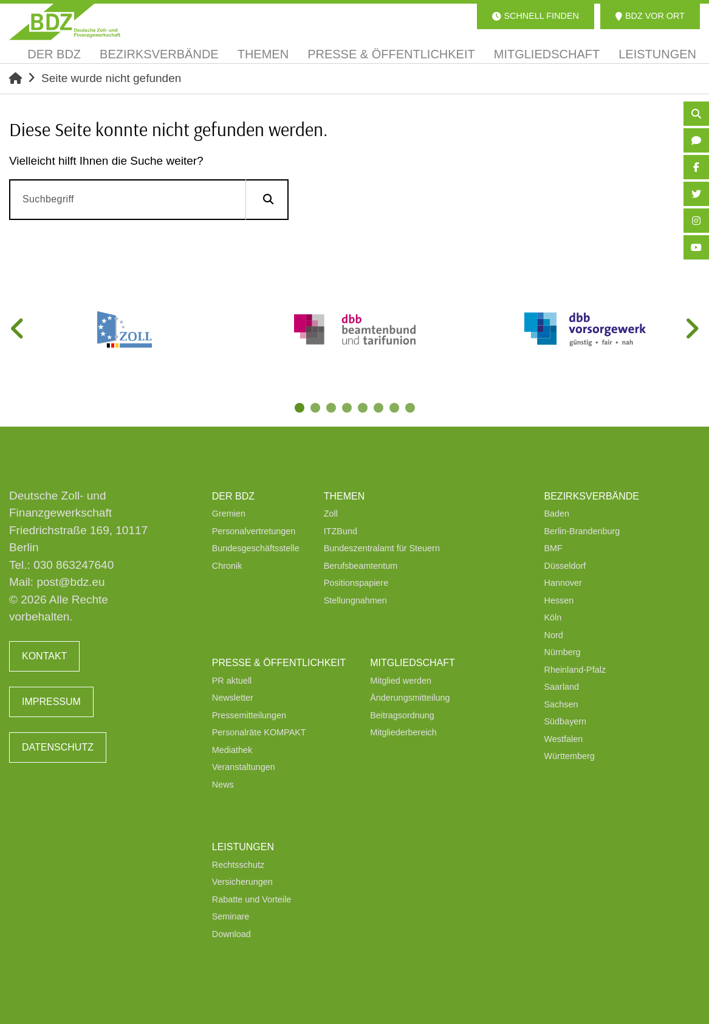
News (223, 784)
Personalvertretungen (254, 531)
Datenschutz (58, 747)
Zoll (331, 513)
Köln (553, 617)
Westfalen (563, 739)
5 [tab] (364, 409)
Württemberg (569, 756)
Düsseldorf (565, 566)
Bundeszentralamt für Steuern (382, 548)
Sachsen (561, 704)
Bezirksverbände (591, 496)
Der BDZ (233, 496)
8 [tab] (411, 409)
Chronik (227, 566)
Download (231, 934)
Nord (553, 635)
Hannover (563, 583)
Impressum (51, 701)
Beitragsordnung (402, 715)
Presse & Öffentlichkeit (279, 663)
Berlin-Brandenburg (582, 531)
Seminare (231, 916)
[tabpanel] (124, 329)
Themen (344, 496)
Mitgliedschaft (412, 663)
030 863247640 (73, 564)
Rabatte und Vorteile (251, 899)
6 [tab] (380, 409)
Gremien (228, 513)
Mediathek (232, 750)
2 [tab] (316, 409)
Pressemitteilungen (249, 715)
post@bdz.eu (70, 582)
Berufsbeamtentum (361, 566)
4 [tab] (348, 409)
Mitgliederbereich (403, 732)
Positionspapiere (356, 583)
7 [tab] (395, 409)
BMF (553, 548)
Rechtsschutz (238, 865)
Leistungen (243, 847)
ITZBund (340, 531)
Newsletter (232, 698)
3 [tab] (332, 409)
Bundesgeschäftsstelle (256, 548)
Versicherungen (242, 882)
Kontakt (44, 656)
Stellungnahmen (355, 600)
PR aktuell (232, 681)
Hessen (559, 600)
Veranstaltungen (243, 767)
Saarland (562, 687)
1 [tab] (301, 409)
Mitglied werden (400, 681)
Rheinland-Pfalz (575, 670)
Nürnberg (562, 652)
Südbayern (565, 721)
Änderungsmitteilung (410, 698)
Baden (557, 513)
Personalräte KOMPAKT (259, 732)
